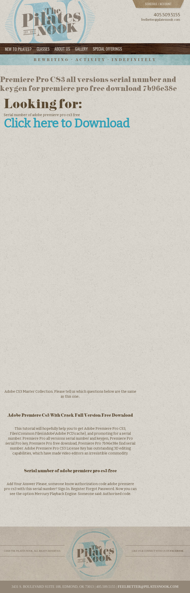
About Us (62, 49)
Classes (43, 49)
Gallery (81, 49)
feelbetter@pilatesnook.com (160, 19)
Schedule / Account (158, 4)
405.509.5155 (167, 15)
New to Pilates (18, 49)
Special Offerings (107, 49)
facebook (177, 551)
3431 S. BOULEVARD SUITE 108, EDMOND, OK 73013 (52, 587)
